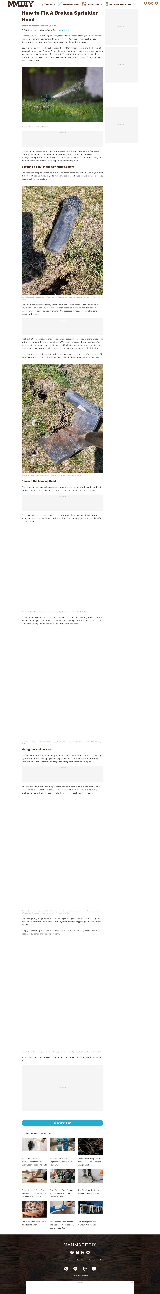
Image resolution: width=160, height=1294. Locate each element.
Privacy (92, 1260)
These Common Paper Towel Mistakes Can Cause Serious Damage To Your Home (34, 1193)
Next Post (62, 1122)
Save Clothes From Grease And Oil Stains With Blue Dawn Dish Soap (61, 1193)
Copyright (80, 1260)
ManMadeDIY (80, 1244)
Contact (68, 1260)
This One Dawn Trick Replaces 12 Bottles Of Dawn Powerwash (62, 1162)
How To (44, 26)
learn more (64, 30)
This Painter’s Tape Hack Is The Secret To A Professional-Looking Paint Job (62, 1225)
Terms (102, 1260)
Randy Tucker (29, 26)
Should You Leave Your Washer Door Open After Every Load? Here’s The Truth (34, 1162)
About (58, 1260)
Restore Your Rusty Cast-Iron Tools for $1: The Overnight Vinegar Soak (90, 1162)
